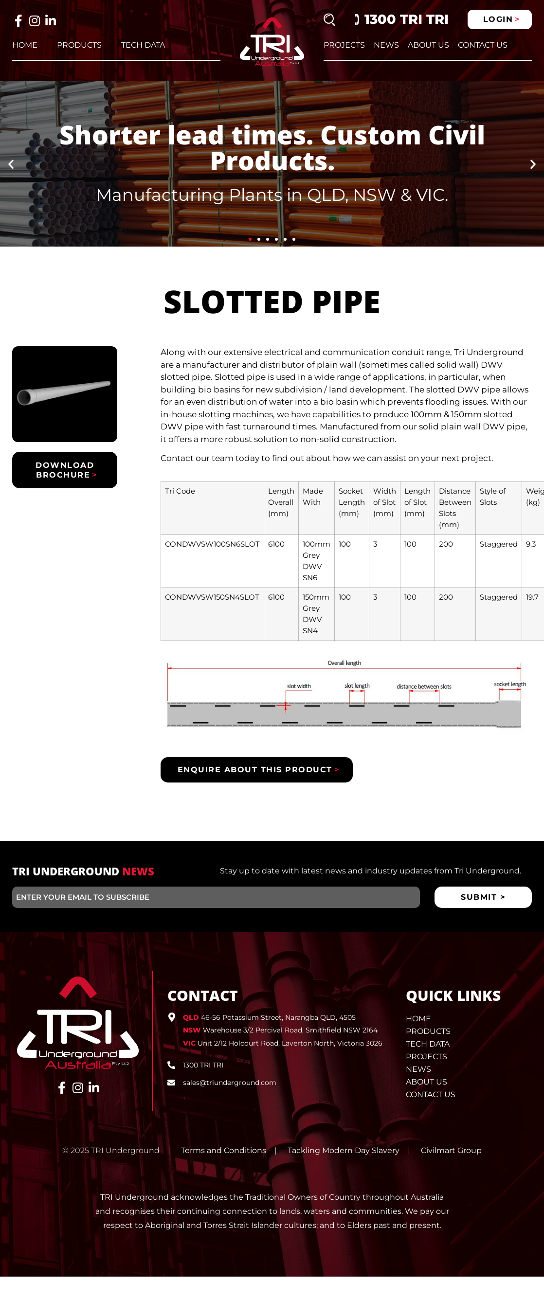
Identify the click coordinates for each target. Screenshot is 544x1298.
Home (24, 45)
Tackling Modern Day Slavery (343, 1150)
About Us (428, 45)
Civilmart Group (451, 1150)
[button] (11, 164)
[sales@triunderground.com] (171, 1082)
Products (79, 45)
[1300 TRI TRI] (171, 1065)
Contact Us (483, 45)
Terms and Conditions (223, 1150)
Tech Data (143, 45)
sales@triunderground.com (229, 1082)
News (386, 45)
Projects (344, 45)
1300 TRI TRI (406, 19)
